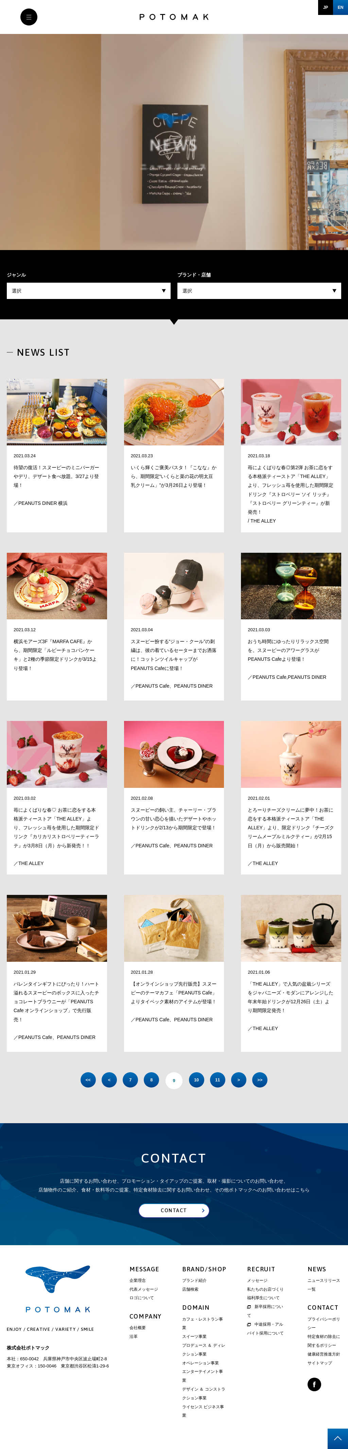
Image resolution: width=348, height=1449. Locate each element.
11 (221, 1080)
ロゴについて (141, 1299)
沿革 (133, 1338)
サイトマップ (320, 1364)
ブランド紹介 (194, 1282)
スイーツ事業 (194, 1338)
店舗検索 (190, 1291)
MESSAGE (144, 1270)
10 (197, 1080)
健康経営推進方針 (324, 1356)
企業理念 (137, 1282)
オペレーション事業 (200, 1364)
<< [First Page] (78, 1080)
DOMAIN (196, 1309)
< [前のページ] (102, 1080)
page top (338, 1439)
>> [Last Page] (269, 1080)
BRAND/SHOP (204, 1270)
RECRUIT (261, 1270)
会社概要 (137, 1329)
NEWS (317, 1270)
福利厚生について (263, 1299)
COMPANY (145, 1318)
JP (325, 7)
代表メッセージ (143, 1291)
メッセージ (257, 1282)
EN (341, 7)
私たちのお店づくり (265, 1291)
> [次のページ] (245, 1080)
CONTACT (323, 1309)
